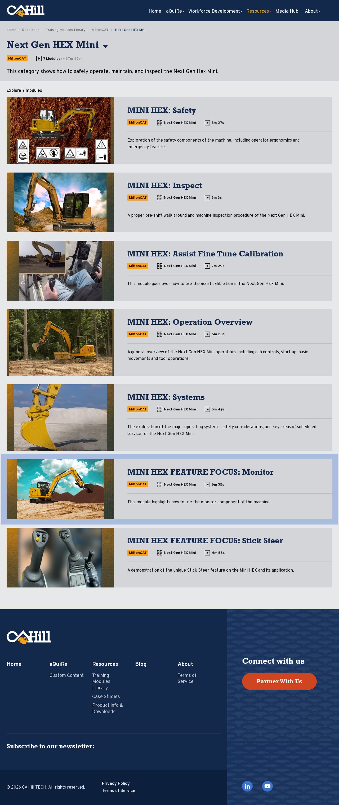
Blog (141, 664)
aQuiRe (58, 664)
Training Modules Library (65, 30)
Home (11, 30)
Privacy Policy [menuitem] (116, 783)
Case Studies (106, 697)
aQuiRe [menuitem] (174, 12)
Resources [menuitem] (257, 12)
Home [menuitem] (155, 12)
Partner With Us (279, 681)
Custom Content (67, 676)
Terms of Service (187, 679)
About (185, 664)
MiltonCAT (100, 30)
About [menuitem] (311, 12)
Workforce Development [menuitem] (214, 12)
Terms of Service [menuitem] (118, 791)
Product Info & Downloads (107, 709)
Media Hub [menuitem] (286, 12)
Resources (30, 30)
